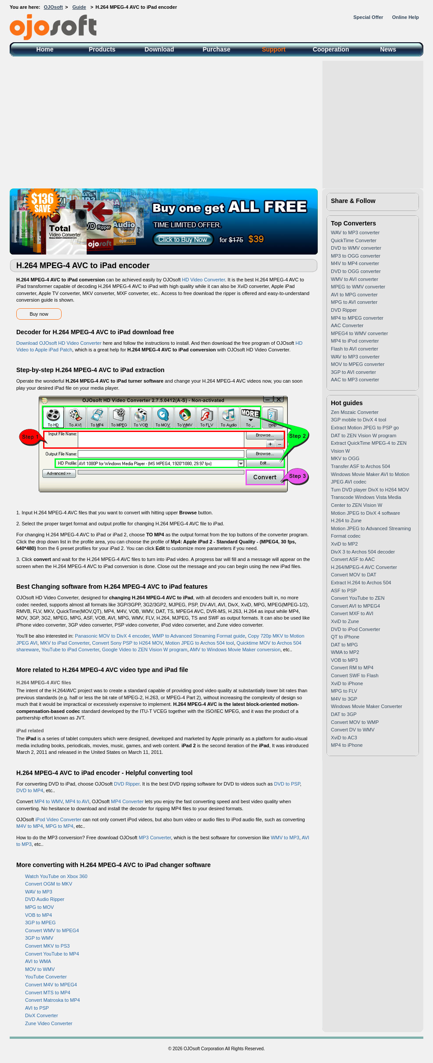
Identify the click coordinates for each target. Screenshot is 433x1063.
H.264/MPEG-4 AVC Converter (364, 567)
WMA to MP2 (345, 652)
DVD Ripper (126, 783)
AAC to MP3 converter (355, 379)
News (388, 49)
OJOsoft (53, 7)
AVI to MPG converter (354, 294)
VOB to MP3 (344, 660)
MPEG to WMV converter (358, 286)
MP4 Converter (127, 801)
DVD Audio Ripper (44, 899)
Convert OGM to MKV (48, 883)
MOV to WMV (40, 969)
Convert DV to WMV (352, 729)
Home (45, 49)
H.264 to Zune (346, 520)
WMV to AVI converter (354, 279)
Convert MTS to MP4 (47, 992)
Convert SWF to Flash (354, 675)
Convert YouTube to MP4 (52, 953)
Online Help (405, 17)
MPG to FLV (344, 691)
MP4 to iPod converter (355, 340)
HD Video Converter (203, 279)
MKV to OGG (345, 458)
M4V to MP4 (29, 826)
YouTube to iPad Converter (70, 649)
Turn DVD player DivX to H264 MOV (370, 489)
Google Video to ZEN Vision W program (144, 649)
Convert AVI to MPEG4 (355, 606)
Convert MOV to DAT (353, 574)
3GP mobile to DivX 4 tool (358, 419)
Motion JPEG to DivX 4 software (365, 513)
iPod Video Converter (58, 819)
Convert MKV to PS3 (47, 946)
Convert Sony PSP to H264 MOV (127, 643)
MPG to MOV (39, 907)
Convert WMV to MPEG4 (52, 930)
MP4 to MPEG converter (357, 318)
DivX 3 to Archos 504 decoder (363, 551)
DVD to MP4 (29, 790)
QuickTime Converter (354, 240)
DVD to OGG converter (356, 271)
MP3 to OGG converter (355, 255)
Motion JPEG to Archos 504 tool (199, 643)
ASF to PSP (344, 590)
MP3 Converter (155, 837)
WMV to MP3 (285, 837)
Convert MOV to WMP (355, 722)
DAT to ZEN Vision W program (363, 435)
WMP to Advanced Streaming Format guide (198, 636)
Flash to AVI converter (354, 348)
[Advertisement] (216, 122)
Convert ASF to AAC (353, 559)
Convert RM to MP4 (352, 667)
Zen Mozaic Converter (354, 412)
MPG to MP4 (59, 826)
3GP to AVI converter (353, 372)
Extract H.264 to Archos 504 (361, 582)
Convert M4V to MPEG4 (51, 984)
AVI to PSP (37, 1008)
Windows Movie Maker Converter (366, 706)
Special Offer (368, 17)
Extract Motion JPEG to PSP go (365, 427)
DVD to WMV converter (356, 248)
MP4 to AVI (77, 801)
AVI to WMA (38, 961)
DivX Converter (41, 1015)
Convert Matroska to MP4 (52, 1000)
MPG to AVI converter (354, 302)
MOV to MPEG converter (358, 364)
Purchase (216, 49)
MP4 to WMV (49, 801)
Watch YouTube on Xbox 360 (56, 876)
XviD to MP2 (344, 543)
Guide (79, 7)
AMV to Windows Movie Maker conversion (235, 649)
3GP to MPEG (40, 922)
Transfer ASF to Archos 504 (360, 466)
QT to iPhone (345, 636)
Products (102, 49)
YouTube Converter (46, 976)
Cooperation (331, 49)
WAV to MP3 (38, 891)
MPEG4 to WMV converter (359, 333)
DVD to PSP (287, 783)
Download (159, 49)
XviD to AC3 (344, 737)
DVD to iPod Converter (355, 629)
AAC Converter (347, 325)
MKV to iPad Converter (64, 643)
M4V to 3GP (344, 698)
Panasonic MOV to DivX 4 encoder (112, 636)
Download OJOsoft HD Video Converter (59, 343)
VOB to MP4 (38, 915)
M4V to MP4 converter (355, 263)
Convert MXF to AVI (352, 613)
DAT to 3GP (343, 714)
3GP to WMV (39, 938)
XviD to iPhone (347, 683)
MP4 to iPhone (347, 745)
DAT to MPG (344, 644)
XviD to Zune (345, 621)
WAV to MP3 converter (355, 232)
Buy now (38, 314)
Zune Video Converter (48, 1023)
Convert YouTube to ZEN (358, 598)
